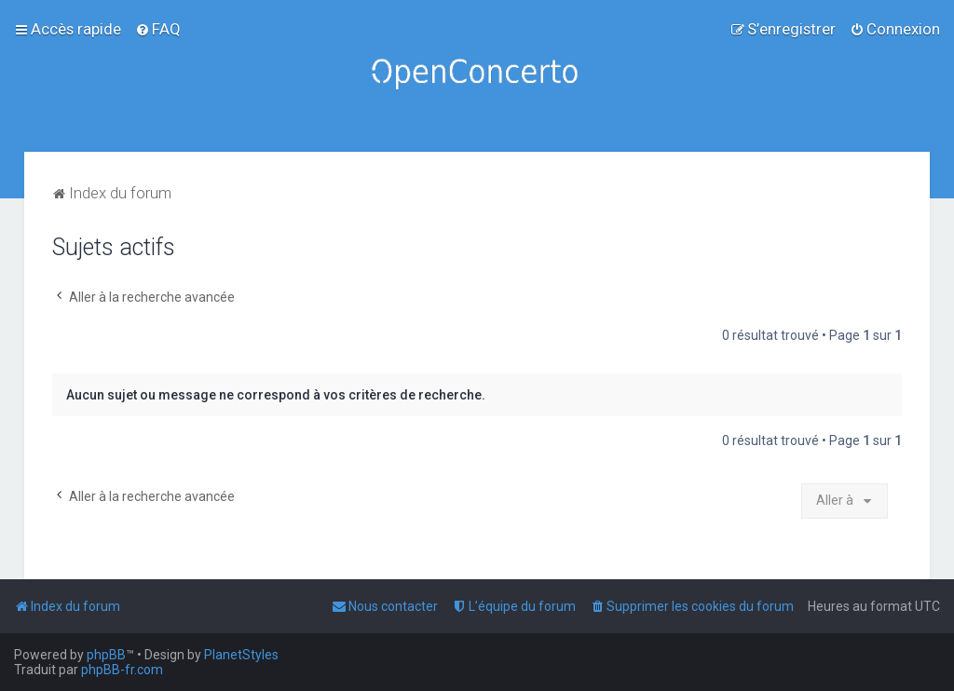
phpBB (106, 654)
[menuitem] (158, 29)
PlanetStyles (241, 654)
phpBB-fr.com (122, 669)
